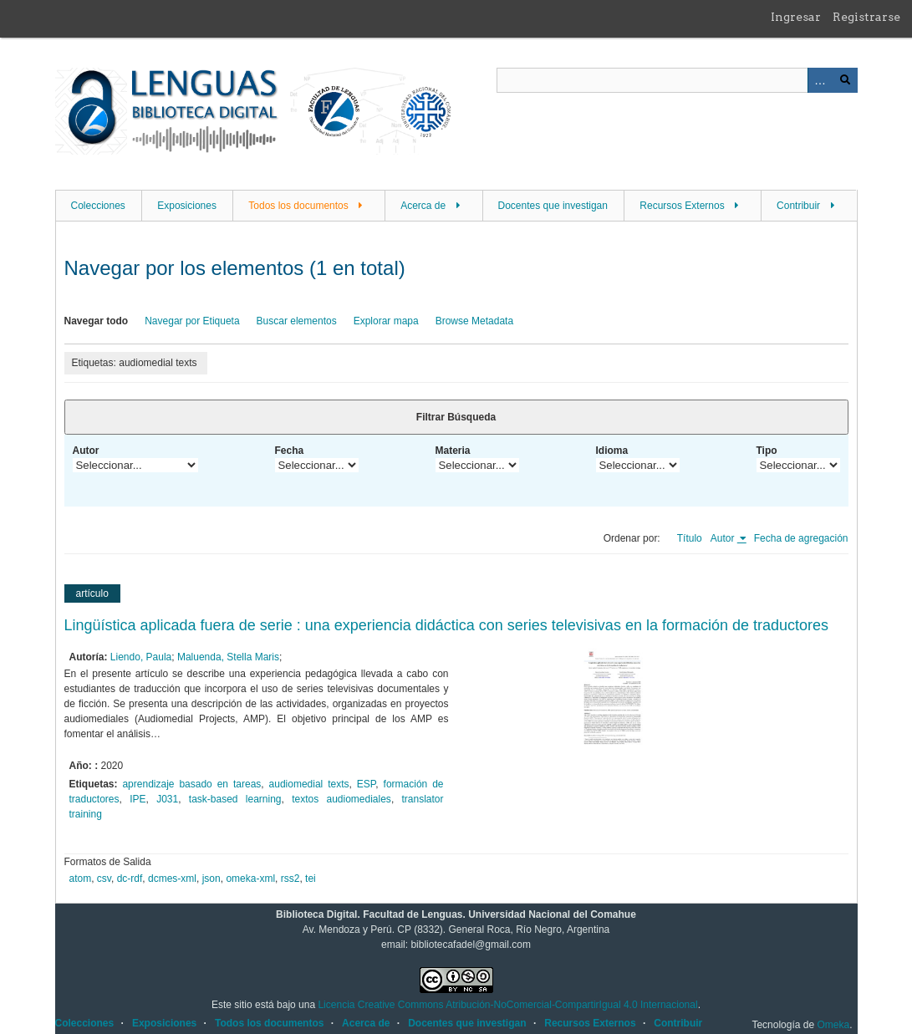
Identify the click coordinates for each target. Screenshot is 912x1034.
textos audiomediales (341, 799)
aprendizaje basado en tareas (191, 784)
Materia (453, 450)
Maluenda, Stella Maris (228, 657)
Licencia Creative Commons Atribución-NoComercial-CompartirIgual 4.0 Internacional (507, 1005)
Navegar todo (96, 321)
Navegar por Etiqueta (192, 321)
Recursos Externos (681, 205)
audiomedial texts (309, 784)
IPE (137, 799)
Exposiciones (187, 205)
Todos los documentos (298, 205)
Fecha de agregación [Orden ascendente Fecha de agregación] (801, 538)
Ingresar (796, 16)
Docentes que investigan (553, 205)
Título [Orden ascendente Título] (689, 538)
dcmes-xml (172, 878)
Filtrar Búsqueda (456, 417)
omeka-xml (250, 878)
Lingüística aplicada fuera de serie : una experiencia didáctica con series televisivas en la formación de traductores (446, 625)
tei (310, 878)
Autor (86, 450)
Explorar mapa (386, 321)
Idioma (612, 450)
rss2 (290, 878)
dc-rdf (130, 878)
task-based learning (235, 799)
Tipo (767, 450)
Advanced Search (820, 80)
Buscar (845, 80)
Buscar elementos (297, 321)
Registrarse (866, 16)
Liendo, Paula (140, 657)
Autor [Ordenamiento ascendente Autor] (724, 538)
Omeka (833, 1025)
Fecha (289, 450)
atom (80, 878)
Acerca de (423, 205)
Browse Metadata (474, 321)
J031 (167, 799)
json (211, 878)
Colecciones (98, 205)
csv (104, 878)
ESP (366, 784)
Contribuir (798, 205)
